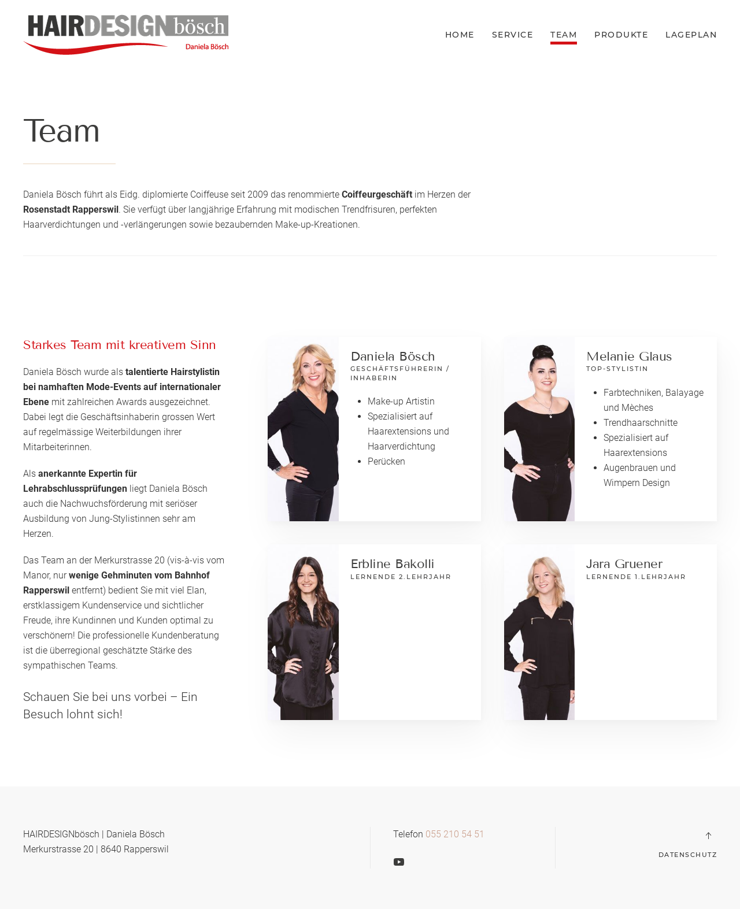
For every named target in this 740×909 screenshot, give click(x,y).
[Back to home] (125, 35)
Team (563, 34)
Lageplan (691, 34)
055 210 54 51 (455, 834)
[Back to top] (708, 835)
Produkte (621, 34)
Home (460, 34)
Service (513, 34)
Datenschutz (687, 855)
